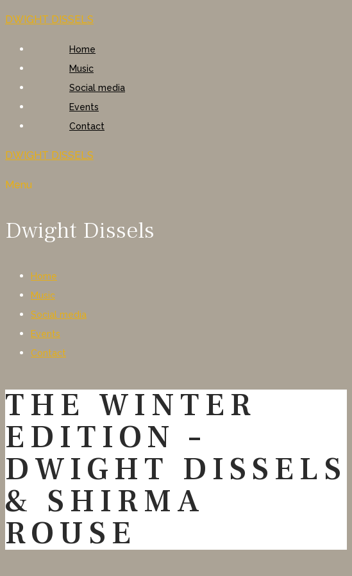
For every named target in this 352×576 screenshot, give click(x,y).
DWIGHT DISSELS (49, 19)
